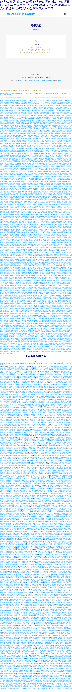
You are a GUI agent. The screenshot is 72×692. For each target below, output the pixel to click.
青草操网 (62, 658)
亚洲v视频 (6, 555)
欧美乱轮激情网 (21, 153)
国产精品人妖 (58, 671)
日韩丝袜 (66, 651)
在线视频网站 (4, 106)
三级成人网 (11, 432)
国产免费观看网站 (10, 484)
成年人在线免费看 (61, 209)
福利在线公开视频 (4, 116)
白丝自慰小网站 (50, 480)
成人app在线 (3, 600)
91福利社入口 (48, 551)
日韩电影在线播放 (53, 321)
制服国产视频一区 (53, 567)
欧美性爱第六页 (44, 384)
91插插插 (47, 681)
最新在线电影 (67, 128)
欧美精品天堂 (41, 286)
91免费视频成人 (7, 351)
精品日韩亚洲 (56, 418)
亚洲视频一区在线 (41, 488)
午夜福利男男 (43, 115)
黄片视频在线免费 (58, 399)
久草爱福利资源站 (7, 625)
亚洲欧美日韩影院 (46, 542)
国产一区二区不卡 (44, 311)
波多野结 (27, 367)
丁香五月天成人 (11, 648)
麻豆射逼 (15, 532)
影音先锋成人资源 (10, 641)
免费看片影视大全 (62, 352)
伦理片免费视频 (26, 648)
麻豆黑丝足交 (68, 455)
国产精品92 (7, 635)
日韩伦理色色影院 (41, 676)
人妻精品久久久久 (66, 174)
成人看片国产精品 (8, 305)
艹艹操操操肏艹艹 (24, 555)
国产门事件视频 (52, 517)
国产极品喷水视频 (6, 202)
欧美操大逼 (41, 410)
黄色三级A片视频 (58, 281)
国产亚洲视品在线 (25, 415)
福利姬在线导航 (14, 659)
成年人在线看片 (26, 280)
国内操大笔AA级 (23, 125)
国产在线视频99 (48, 196)
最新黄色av (39, 522)
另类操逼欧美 (22, 116)
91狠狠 (26, 503)
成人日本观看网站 (13, 465)
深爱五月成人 (64, 511)
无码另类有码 (14, 235)
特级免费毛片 (50, 656)
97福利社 (35, 389)
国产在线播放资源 (27, 220)
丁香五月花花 (53, 565)
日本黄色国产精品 (16, 618)
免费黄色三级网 (53, 494)
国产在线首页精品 (4, 229)
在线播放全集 (46, 298)
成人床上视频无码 (22, 522)
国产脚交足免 (54, 531)
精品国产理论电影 (57, 374)
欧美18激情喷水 (11, 600)
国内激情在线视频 (4, 227)
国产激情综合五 (20, 603)
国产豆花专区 (7, 263)
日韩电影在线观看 (37, 511)
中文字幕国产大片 (39, 551)
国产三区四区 (61, 554)
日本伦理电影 (52, 234)
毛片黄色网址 (16, 636)
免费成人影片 (41, 557)
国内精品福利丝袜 (6, 191)
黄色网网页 (50, 513)
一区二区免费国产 (47, 549)
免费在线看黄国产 (7, 443)
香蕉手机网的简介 (54, 460)
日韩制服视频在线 (34, 655)
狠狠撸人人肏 (8, 564)
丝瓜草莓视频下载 (14, 546)
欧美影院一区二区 (59, 678)
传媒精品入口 (61, 120)
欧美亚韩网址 (44, 172)
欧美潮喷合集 (59, 222)
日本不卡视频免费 (26, 496)
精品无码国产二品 (35, 473)
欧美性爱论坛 (35, 686)
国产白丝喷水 (40, 276)
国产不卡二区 (29, 551)
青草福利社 (25, 608)
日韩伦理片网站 (7, 590)
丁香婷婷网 (28, 679)
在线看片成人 (25, 154)
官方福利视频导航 (64, 278)
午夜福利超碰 (57, 432)
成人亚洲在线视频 (61, 229)
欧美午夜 (40, 445)
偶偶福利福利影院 (49, 600)
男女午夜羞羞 (13, 271)
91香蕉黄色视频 (22, 106)
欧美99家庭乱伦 (14, 186)
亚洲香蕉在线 (47, 333)
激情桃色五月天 (39, 529)
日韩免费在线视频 (18, 123)
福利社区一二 (10, 275)
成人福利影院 (15, 346)
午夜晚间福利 (9, 339)
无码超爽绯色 (44, 689)
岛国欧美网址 (39, 139)
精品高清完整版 (7, 309)
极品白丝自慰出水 (35, 169)
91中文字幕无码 (49, 621)
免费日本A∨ (7, 565)
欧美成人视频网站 (67, 395)
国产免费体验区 (63, 631)
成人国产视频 (60, 455)
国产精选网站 (51, 295)
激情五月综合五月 (58, 541)
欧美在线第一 (7, 181)
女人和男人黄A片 (58, 240)
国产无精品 (56, 564)
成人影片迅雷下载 (14, 404)
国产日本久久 (56, 252)
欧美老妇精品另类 (8, 651)
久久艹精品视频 (21, 267)
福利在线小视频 (21, 549)
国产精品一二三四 (51, 125)
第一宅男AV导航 (10, 562)
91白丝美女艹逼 (36, 267)
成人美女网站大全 (60, 125)
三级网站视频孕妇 (21, 684)
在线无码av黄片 (22, 427)
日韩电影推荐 (28, 620)
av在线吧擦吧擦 (13, 159)
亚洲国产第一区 (50, 468)
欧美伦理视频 (35, 308)
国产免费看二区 (59, 651)
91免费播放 (7, 577)
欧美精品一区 (36, 658)
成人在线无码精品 (54, 508)
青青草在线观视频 (23, 552)
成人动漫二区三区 (52, 189)
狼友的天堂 (9, 509)
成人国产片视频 (32, 676)
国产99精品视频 (31, 313)
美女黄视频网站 (47, 176)
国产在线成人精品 (33, 191)
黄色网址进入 (63, 483)
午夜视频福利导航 (24, 572)
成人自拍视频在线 (15, 351)
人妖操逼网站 (31, 522)
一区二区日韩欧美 (41, 521)
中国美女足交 (53, 167)
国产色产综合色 (4, 130)
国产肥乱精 (6, 415)
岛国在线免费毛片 (23, 316)
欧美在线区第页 (54, 288)
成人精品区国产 (4, 212)
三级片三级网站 (16, 443)
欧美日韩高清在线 (49, 159)
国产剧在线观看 (6, 618)
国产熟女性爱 (3, 612)
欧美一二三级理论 (34, 433)
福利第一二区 (28, 565)
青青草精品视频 (26, 169)
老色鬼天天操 (19, 194)
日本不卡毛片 (60, 257)
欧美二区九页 (31, 458)
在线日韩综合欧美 (27, 344)
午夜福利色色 (21, 126)
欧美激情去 (35, 562)
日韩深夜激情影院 (5, 529)
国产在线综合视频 (24, 470)
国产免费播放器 (48, 541)
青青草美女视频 (56, 428)
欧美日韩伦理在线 (43, 222)
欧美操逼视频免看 (14, 392)
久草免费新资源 (31, 133)
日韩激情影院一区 (15, 544)
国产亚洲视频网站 (9, 285)
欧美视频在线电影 (44, 470)
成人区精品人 (34, 465)
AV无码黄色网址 (46, 253)
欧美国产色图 (50, 281)
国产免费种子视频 (52, 214)
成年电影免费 (13, 101)
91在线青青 (18, 506)
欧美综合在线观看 (39, 242)
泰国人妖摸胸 (3, 278)
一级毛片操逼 (37, 349)
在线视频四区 (47, 134)
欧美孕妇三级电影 (16, 192)
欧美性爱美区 (68, 669)
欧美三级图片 (54, 103)
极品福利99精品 (30, 219)
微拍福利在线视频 (15, 415)
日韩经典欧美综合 (8, 169)
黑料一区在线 (50, 158)
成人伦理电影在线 (44, 453)
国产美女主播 (46, 511)
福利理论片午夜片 (7, 192)
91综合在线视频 (21, 493)
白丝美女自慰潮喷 (64, 187)
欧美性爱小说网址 (19, 260)
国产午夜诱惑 (22, 326)
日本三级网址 (16, 139)
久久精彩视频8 (40, 341)
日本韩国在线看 (16, 425)
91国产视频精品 (67, 113)
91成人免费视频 (24, 489)
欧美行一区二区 (23, 309)
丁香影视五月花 (41, 138)
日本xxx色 (61, 542)
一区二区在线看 (53, 153)
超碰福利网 (30, 584)
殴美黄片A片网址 (29, 486)
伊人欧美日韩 (61, 572)
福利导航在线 (16, 339)
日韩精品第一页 (15, 635)
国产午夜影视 (55, 519)
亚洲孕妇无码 (38, 126)
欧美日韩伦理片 (54, 179)
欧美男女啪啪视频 (63, 496)
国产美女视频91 (45, 149)
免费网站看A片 (40, 196)
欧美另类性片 (39, 151)
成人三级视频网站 (24, 191)
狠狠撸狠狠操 (44, 323)
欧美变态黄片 (38, 234)
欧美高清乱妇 (39, 237)
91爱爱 (62, 577)
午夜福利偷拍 (58, 663)
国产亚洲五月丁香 (18, 204)
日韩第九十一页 (38, 437)
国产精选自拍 (44, 235)
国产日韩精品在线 (56, 612)
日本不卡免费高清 (55, 253)
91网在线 (48, 496)
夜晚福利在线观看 (19, 407)
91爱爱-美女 (13, 522)
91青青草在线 (68, 653)
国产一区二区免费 (43, 592)
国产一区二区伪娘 (26, 257)
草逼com (46, 380)
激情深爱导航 (27, 115)
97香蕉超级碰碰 (57, 242)
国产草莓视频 (56, 410)
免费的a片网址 (49, 486)
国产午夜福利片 (51, 296)
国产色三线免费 (15, 125)
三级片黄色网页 (55, 547)
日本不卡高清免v (22, 557)
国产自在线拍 (67, 387)
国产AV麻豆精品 (45, 473)
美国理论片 (16, 480)
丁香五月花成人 (53, 572)
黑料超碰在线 (26, 209)
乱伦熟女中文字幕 (67, 144)
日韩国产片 (15, 413)
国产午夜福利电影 (46, 504)
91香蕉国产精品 (9, 331)
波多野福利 (55, 496)
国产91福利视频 (22, 227)
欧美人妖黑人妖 (13, 338)
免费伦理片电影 (61, 674)
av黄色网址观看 (65, 286)
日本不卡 (53, 603)
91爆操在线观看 (10, 182)
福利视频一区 (32, 412)
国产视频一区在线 (34, 268)
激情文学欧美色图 (13, 144)
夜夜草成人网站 (41, 669)
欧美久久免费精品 (32, 347)
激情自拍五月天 (25, 293)
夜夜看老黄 (13, 541)
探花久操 (55, 493)
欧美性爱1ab (44, 446)
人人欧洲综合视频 (11, 549)
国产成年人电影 (39, 176)
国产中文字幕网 (61, 238)
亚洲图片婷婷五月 (16, 681)
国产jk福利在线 (47, 205)
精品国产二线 (35, 224)
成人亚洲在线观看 (36, 271)
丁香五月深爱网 (10, 166)
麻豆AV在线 (13, 493)
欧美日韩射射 (23, 537)
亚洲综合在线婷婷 (19, 371)
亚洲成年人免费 (7, 425)
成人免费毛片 (35, 285)
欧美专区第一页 (19, 547)
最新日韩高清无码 (46, 187)
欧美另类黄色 (17, 275)
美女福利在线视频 (23, 103)
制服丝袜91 (5, 536)
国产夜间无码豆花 (50, 442)
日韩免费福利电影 (15, 418)
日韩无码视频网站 (37, 630)
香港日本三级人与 (61, 615)
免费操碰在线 (20, 148)
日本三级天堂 (54, 245)
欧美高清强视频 (8, 617)
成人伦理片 (56, 683)
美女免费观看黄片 (36, 612)
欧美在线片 (28, 585)
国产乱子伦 (43, 483)
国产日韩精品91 (50, 286)
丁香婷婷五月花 (28, 149)
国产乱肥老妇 (64, 205)
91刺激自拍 (44, 641)
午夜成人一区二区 (39, 570)
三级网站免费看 (23, 397)
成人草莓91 (3, 602)
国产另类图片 (61, 503)
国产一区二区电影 (5, 417)
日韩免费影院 (8, 491)
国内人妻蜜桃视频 (33, 410)
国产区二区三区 (31, 146)
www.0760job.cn (24, 81)
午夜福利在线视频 (12, 427)
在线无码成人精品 (17, 534)
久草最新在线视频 (56, 220)
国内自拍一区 (32, 276)
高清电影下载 (54, 202)
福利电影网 (50, 432)
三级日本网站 (47, 181)
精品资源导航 (5, 380)
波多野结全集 (61, 189)
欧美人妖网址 (3, 115)
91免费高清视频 (51, 200)
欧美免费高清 (54, 593)
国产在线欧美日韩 (42, 273)
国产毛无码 (29, 574)
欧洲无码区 (14, 504)
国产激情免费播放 (29, 471)
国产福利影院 (50, 483)
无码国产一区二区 (47, 661)
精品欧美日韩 (65, 369)
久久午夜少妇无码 (27, 179)
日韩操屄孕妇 (18, 575)
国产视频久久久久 (43, 423)
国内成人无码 (51, 197)
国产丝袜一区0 (12, 448)
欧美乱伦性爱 (25, 463)
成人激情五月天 (52, 209)
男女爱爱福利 (45, 597)
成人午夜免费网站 (38, 565)
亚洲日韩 (38, 504)
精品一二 (19, 689)
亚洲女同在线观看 (57, 196)
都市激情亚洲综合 (60, 480)
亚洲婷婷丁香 (65, 613)
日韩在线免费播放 (21, 187)
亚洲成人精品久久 (58, 427)
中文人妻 (38, 527)
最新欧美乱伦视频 (53, 235)
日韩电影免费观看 (43, 546)
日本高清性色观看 (33, 154)
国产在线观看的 (48, 133)
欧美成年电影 (40, 575)
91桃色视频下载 (34, 158)
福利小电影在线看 (56, 620)
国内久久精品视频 (57, 501)
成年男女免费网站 (27, 308)
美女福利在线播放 (40, 628)
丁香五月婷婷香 (61, 308)
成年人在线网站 (19, 182)
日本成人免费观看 (31, 422)
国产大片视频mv (35, 166)
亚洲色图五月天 (49, 164)
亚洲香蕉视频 (45, 314)
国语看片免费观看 (40, 331)
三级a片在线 (33, 575)
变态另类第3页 (24, 163)
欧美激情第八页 (27, 389)
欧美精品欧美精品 (7, 324)
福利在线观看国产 (45, 531)
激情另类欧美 (68, 443)
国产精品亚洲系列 (63, 420)
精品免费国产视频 (42, 663)
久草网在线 (36, 607)
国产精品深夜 (28, 387)
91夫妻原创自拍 (4, 161)
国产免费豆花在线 (16, 496)
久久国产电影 (20, 271)
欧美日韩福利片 (65, 582)
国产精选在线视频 (15, 478)
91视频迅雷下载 (20, 184)
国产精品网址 (45, 248)
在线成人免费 (31, 504)
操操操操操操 (20, 288)
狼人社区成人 (38, 219)
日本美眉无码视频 (62, 298)
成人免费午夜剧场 (26, 425)
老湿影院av (68, 397)
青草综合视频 (47, 584)
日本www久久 (32, 613)
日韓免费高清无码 (39, 161)
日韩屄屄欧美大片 (7, 534)
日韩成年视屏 (28, 446)
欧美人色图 (10, 532)
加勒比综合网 (6, 598)
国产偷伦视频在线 (38, 664)
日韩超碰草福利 (49, 684)
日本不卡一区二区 (32, 258)
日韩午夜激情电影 (31, 341)
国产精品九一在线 (67, 225)
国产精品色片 (37, 295)
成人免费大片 (23, 205)
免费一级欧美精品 (62, 130)
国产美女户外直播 (45, 288)
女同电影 (27, 465)
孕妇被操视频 (35, 582)
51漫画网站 (33, 400)
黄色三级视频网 (38, 633)
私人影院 (33, 478)
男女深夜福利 (44, 524)
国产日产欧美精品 (65, 460)
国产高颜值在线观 (31, 225)
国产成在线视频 (34, 450)
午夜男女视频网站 (54, 314)
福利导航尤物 (34, 257)
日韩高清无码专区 (37, 514)
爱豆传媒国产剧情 (59, 339)
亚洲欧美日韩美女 (54, 465)
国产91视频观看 (39, 134)
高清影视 (61, 465)
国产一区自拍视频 (43, 526)
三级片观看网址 (42, 125)
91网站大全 (5, 574)
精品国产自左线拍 (21, 159)
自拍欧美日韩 (4, 167)
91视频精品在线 (61, 214)
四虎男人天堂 (42, 377)
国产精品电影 (6, 681)
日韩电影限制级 (42, 598)
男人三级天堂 (40, 265)
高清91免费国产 (39, 309)
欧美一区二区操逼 (60, 197)
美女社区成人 (47, 409)
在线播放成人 (31, 333)
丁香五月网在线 (66, 196)
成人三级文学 (31, 397)
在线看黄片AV (50, 678)
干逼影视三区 (38, 202)
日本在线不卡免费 (60, 397)
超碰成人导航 (58, 376)
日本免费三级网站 (48, 537)
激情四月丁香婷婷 (66, 521)
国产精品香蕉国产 (19, 314)
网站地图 (8, 96)
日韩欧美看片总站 (58, 486)
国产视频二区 (54, 341)
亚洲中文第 (38, 371)
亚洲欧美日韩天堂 (32, 428)
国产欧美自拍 (45, 595)
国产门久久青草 (11, 253)
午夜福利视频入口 (5, 394)
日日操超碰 (59, 417)
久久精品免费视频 (29, 184)
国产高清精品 (15, 217)
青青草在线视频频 (67, 390)
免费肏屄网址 (51, 143)
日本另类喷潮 (27, 498)
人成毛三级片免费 (15, 113)
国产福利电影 (51, 651)
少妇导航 (45, 387)
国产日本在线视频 (48, 186)
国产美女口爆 (11, 658)
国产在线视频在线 (35, 288)
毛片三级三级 (61, 215)
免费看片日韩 (24, 331)
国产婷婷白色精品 (42, 438)
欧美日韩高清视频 (19, 115)
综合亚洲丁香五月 (46, 590)
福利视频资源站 (16, 442)
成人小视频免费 (10, 526)
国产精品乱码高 (11, 295)
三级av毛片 (60, 559)
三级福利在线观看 (53, 300)
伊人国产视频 (52, 308)
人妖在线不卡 (45, 300)
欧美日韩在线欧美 (59, 243)
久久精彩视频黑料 (21, 313)
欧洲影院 (41, 409)
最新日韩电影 (46, 547)
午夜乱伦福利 (27, 167)
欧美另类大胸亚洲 (15, 263)
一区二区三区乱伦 (51, 608)
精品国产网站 (33, 164)
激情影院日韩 (30, 481)
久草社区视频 (31, 646)
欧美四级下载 (59, 346)
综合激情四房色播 (37, 430)
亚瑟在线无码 (59, 338)
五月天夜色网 (30, 404)
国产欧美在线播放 (51, 192)
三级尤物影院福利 (15, 293)
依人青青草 (68, 433)
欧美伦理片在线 (40, 275)
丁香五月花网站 (47, 151)
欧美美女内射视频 (25, 531)
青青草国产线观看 (55, 461)
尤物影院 (60, 437)
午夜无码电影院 (51, 484)
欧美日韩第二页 (64, 161)
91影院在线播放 (65, 139)
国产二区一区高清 (26, 577)
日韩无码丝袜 (6, 688)
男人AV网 (10, 379)
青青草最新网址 (4, 245)
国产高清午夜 (19, 344)
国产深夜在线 (26, 222)
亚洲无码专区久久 (37, 253)
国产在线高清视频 (38, 101)
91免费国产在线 (25, 319)
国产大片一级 (53, 554)
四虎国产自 (25, 376)
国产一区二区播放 (26, 336)
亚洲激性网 (7, 402)
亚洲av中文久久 (44, 105)
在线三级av (54, 466)
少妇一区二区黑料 (12, 141)
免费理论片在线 (57, 390)
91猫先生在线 (5, 684)
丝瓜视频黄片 (53, 655)
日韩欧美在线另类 (40, 427)
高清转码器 (40, 380)
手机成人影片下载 (62, 456)
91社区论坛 (19, 579)
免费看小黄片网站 (35, 656)
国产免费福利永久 (29, 461)
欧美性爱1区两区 (25, 268)
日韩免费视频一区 (28, 516)
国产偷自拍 (66, 592)
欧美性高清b (24, 564)
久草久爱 (46, 481)
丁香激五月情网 (19, 499)
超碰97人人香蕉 (65, 141)
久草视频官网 (21, 367)
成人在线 (17, 631)
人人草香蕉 (28, 603)
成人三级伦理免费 (4, 151)
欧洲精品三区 (55, 306)
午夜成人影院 (28, 281)
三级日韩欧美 (27, 111)
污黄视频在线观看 (66, 184)
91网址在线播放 (25, 592)
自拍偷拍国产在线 (5, 689)
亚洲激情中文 (26, 189)
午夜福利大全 (9, 204)
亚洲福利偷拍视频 (22, 671)
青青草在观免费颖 (9, 607)
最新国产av (53, 430)
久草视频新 (55, 409)
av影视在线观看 (66, 331)
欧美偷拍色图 (51, 498)
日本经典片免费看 (30, 126)
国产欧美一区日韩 (37, 329)
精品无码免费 (55, 230)
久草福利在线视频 (14, 341)
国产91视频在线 (23, 230)
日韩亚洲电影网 (62, 686)
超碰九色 (2, 430)
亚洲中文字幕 (61, 491)
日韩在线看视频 (23, 413)
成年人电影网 (51, 123)
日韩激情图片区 (52, 303)
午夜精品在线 (68, 595)
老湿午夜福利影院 (41, 319)
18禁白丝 (22, 392)
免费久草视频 (22, 300)
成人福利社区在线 (55, 610)
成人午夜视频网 (58, 293)
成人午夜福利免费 (52, 290)
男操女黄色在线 (20, 215)
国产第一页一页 (17, 336)
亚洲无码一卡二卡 (19, 602)
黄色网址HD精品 (34, 214)
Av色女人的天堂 (45, 238)
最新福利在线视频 (46, 106)
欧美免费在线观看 (49, 217)
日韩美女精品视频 (18, 222)
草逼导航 (59, 371)
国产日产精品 (64, 163)
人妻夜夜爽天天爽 (54, 574)
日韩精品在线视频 (4, 328)
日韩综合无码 (43, 111)
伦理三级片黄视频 (24, 171)
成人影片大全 (26, 194)
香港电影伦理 (41, 678)
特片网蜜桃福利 (5, 148)
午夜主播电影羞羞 (4, 156)
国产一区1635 (21, 626)
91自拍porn (55, 458)
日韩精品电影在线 (65, 237)
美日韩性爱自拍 (67, 673)
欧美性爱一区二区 (47, 351)
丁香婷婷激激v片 (64, 258)
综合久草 (16, 379)
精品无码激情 (5, 659)
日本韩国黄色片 (50, 555)
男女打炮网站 (16, 331)
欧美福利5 (38, 597)
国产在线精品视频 (62, 268)
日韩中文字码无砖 (43, 191)
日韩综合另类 (66, 138)
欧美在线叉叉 (24, 374)
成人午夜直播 (11, 645)
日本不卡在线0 (19, 612)
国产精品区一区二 (49, 240)
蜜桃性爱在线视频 (66, 656)
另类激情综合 (25, 200)
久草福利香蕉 (43, 679)
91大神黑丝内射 (38, 141)
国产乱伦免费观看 (41, 192)
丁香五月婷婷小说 (45, 250)
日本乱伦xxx (40, 688)
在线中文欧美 (10, 278)
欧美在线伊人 (23, 598)
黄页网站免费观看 (47, 141)
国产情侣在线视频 (13, 234)
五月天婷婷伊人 (5, 318)
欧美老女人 (22, 673)
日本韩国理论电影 (32, 684)
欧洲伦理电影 (29, 683)
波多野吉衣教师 (8, 128)
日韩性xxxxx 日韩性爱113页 (49, 456)
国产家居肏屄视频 (67, 227)
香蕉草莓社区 (40, 501)
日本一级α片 (45, 420)
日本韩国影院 (60, 451)
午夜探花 (8, 569)
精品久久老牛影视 (60, 468)
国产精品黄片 (12, 149)
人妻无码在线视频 (44, 499)
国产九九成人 (13, 405)
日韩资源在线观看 (52, 503)
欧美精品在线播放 (9, 547)
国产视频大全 (65, 371)
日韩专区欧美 (33, 451)
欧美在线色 (38, 631)
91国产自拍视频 (51, 316)
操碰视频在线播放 (38, 584)
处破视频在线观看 (61, 484)
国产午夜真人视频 (55, 511)
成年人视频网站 (19, 247)
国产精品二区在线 (37, 220)
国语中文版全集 (66, 584)
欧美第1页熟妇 (31, 339)
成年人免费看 (5, 560)
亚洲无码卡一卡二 (25, 478)
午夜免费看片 (19, 255)
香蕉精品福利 (42, 493)
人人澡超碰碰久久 (11, 438)
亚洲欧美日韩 (46, 536)
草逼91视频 (45, 631)
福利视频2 (58, 372)
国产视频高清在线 (46, 527)
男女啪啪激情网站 (22, 234)
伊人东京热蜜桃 (20, 645)
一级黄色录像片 (7, 413)
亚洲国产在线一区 (29, 559)
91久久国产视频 (29, 136)
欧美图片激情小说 (47, 328)
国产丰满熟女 (67, 285)
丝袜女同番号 (62, 101)
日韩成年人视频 (36, 204)
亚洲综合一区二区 (30, 301)
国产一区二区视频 (41, 608)
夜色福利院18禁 (22, 248)
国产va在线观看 (46, 516)
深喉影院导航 (48, 263)
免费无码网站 (46, 638)
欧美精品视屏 (46, 212)
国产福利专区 (46, 101)
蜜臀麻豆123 (52, 595)
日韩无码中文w (41, 468)
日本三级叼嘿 (31, 628)
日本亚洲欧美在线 (60, 532)
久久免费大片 (36, 593)
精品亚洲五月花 (49, 144)
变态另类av (25, 372)
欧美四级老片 (52, 248)
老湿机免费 (56, 628)
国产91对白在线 (17, 177)
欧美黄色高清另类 (61, 608)
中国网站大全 (52, 280)
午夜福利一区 (32, 217)
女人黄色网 (20, 541)
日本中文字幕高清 (12, 267)
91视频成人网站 (46, 199)
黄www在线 (16, 617)
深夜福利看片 (43, 615)
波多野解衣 (20, 668)
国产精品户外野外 (41, 585)
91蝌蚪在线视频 (33, 171)
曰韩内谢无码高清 (19, 471)
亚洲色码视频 (52, 172)
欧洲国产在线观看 (14, 347)
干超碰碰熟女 (3, 209)
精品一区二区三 (54, 481)
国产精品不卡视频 (4, 101)
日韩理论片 (31, 506)
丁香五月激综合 (32, 653)
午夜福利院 (24, 385)
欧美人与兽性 (22, 346)
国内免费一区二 (14, 316)
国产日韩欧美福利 (57, 527)
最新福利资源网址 (26, 177)
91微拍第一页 (29, 664)
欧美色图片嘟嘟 (67, 305)
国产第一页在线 (44, 194)
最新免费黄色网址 (19, 329)
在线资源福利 (45, 405)
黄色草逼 (6, 493)
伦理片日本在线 (23, 196)
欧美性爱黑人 (62, 179)
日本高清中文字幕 (34, 394)
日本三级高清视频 (16, 508)
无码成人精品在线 (31, 643)
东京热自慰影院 (7, 250)
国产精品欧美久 (53, 420)
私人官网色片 (34, 423)
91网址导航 (63, 478)
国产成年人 (49, 636)
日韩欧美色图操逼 (57, 116)
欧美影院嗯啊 (16, 105)
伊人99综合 (11, 473)
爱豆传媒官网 (5, 579)
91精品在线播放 (14, 451)
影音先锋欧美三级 (23, 455)
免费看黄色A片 (33, 192)
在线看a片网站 (32, 669)
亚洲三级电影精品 (54, 666)
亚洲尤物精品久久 (25, 384)
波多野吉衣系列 (47, 445)
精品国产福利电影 (16, 154)
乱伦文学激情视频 (11, 460)
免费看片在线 (38, 645)
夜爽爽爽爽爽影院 (10, 344)
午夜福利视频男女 (56, 584)
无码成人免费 (51, 336)
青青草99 (34, 498)
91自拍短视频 (36, 446)
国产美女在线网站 (5, 597)
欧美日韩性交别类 (20, 136)
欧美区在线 (26, 438)
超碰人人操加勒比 (54, 136)
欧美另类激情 (63, 164)
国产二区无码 (31, 671)
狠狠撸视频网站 (9, 105)
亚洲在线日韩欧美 (57, 305)
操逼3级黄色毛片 (30, 392)
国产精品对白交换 (5, 489)
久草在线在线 (56, 258)
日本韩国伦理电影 (34, 105)
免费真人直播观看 (13, 455)
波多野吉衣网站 (8, 134)
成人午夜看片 (9, 222)
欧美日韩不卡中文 (36, 260)
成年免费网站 (40, 412)
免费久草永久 (46, 232)
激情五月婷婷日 (7, 293)
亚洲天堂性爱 (63, 628)
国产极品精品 (9, 308)
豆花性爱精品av (21, 551)
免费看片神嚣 (35, 143)
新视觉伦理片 (45, 146)
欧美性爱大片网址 (49, 372)
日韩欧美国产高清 (31, 475)
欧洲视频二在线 (12, 212)
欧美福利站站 (37, 245)
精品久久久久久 (36, 577)
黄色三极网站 (11, 143)
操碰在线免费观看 (50, 532)
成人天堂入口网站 (15, 613)
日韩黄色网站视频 (67, 671)
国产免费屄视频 (22, 349)
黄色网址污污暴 (51, 676)
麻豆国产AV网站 (20, 593)
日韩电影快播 (58, 623)
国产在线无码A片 (33, 372)
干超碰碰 (29, 554)
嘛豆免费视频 (8, 377)
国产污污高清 (26, 321)
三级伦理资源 (8, 163)
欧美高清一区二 (13, 283)
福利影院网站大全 (48, 227)
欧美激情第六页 (11, 334)
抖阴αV (7, 621)
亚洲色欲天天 (3, 645)
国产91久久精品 (15, 191)
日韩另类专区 (14, 673)
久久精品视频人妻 (5, 389)
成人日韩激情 (33, 263)
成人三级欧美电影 (7, 481)
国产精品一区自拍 (63, 524)
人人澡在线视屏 (56, 445)
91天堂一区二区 (56, 265)
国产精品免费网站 (25, 214)
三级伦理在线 (35, 602)
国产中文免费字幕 (56, 331)
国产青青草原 (38, 506)
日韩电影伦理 (29, 141)
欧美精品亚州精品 (7, 121)
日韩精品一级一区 (19, 607)
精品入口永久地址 (48, 382)
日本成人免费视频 (40, 225)
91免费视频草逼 (17, 200)
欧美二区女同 (32, 319)
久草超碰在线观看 (37, 418)
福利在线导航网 (66, 659)
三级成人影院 (50, 293)
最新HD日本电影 (38, 369)
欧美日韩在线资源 (20, 301)
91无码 (13, 389)
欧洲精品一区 (30, 349)
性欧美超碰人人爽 (32, 557)
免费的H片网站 (55, 633)
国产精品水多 (43, 671)
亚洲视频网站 (10, 280)
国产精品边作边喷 (39, 326)
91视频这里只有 (64, 151)
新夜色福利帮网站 (56, 613)
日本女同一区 (28, 626)
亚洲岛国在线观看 (24, 394)
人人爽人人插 (35, 148)
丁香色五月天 (14, 199)
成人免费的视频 (33, 681)
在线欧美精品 (55, 133)
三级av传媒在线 (26, 508)
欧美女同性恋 (60, 405)
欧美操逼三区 (52, 238)
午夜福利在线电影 (62, 106)
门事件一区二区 (55, 181)
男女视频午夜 (54, 536)
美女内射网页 (46, 237)
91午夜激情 (55, 636)
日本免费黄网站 (37, 149)
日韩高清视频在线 (18, 633)
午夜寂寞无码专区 (33, 395)
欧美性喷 (66, 559)
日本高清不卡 (9, 661)
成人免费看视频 (19, 630)
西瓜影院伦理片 (29, 172)
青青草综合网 (12, 281)
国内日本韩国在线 (35, 531)
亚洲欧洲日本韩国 (48, 418)
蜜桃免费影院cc (9, 164)
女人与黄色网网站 (59, 621)
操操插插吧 (46, 565)
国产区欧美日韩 (56, 309)
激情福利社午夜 (4, 120)
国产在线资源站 (28, 285)
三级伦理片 (54, 681)
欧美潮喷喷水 (47, 435)
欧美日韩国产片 (16, 608)
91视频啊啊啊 (51, 438)
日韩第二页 (65, 684)
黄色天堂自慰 (22, 341)
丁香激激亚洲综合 (47, 116)
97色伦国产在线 (45, 352)
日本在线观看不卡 (57, 207)
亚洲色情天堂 (50, 169)
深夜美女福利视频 (56, 587)
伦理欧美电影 (65, 121)
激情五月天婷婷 (33, 678)
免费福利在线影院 (13, 120)
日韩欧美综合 (14, 240)
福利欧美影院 (59, 267)
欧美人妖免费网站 (7, 442)
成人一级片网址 (25, 139)
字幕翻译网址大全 (27, 255)
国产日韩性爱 (32, 163)
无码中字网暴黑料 (51, 247)
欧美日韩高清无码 (4, 110)
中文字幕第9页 (60, 285)
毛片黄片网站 (15, 300)
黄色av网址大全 (27, 197)
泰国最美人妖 (55, 542)
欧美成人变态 (65, 435)
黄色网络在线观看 (43, 290)
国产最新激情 (28, 250)
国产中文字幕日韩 (63, 342)
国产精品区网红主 (6, 113)
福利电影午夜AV (48, 309)
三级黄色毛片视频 (39, 600)
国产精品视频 (29, 673)
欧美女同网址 (11, 298)
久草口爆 (26, 526)
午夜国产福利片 (17, 651)
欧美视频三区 (52, 210)
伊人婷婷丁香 (60, 423)
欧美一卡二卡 (51, 413)
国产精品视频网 (23, 379)
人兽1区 (56, 483)
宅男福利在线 (29, 659)
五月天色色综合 (18, 166)
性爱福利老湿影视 (40, 442)
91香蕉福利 (16, 537)
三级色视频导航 (27, 278)
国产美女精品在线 (25, 210)
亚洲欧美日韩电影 (15, 268)
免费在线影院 (28, 658)
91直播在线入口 (34, 415)
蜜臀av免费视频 (59, 110)
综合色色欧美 (9, 319)
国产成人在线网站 (60, 438)
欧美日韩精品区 (5, 313)
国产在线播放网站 (38, 205)
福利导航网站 (14, 232)
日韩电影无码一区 (37, 547)
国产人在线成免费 (32, 316)
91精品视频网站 (68, 404)
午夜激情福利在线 (7, 605)
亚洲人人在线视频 (33, 293)
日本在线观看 (31, 480)
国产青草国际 (18, 108)
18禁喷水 (61, 643)
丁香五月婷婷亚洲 (33, 413)
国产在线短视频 (67, 159)
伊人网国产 (48, 471)
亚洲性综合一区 (57, 276)
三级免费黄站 (56, 551)
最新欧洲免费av (48, 318)
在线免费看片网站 (45, 425)
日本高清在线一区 (10, 603)
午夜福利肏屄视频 (50, 626)
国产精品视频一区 (23, 456)
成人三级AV (41, 367)
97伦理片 (41, 372)
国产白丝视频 (30, 181)
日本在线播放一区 (12, 412)
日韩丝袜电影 (68, 465)
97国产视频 (16, 384)
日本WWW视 (16, 592)
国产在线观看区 (37, 666)
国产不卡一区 (59, 192)
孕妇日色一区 (60, 270)
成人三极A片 (5, 546)
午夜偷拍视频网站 (42, 484)
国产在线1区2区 (27, 166)
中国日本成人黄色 (34, 539)
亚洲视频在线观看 (33, 598)
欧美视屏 (56, 385)
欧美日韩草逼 (32, 374)
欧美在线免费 (31, 174)
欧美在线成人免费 (5, 582)
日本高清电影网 (8, 552)
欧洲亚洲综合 (12, 559)
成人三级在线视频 (42, 262)
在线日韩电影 (55, 313)
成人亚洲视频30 (5, 392)
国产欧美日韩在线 (63, 219)
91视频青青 (48, 613)
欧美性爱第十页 (40, 163)
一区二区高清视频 (15, 489)
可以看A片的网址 (46, 126)
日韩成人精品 (45, 219)
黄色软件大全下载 (38, 212)
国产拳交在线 (45, 491)
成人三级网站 (63, 666)
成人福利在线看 (8, 592)
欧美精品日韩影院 (24, 546)
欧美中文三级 (55, 351)
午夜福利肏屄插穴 (64, 385)
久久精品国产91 (56, 263)
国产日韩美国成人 (15, 214)
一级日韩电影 (47, 475)
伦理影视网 (38, 494)
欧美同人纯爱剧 (47, 630)
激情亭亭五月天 (8, 483)
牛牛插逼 (63, 432)
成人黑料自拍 (49, 258)
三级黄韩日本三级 (65, 610)
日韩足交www (17, 514)
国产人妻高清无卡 (14, 237)
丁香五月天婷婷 (50, 148)
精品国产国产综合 (66, 600)
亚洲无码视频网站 (13, 397)
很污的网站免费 (63, 271)
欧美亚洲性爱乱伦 (24, 450)
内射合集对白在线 (44, 177)
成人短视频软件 (29, 298)
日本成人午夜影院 (28, 238)
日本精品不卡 (39, 207)
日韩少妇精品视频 (37, 638)
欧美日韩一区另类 (43, 465)
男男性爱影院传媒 (56, 504)
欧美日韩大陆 (14, 126)
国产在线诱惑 (38, 187)
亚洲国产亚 (46, 574)
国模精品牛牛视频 (5, 428)
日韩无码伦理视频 (14, 176)
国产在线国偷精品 (37, 534)
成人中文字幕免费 (20, 252)
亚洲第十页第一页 (9, 108)
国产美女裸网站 (25, 296)
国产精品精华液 (31, 134)
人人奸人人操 (34, 336)
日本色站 (52, 433)
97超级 (34, 488)
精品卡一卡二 (8, 676)
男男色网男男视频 (18, 433)
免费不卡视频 (59, 200)
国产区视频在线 (53, 268)
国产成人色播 (9, 584)
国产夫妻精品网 (12, 130)
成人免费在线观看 (64, 181)
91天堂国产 (69, 438)
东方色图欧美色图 (31, 237)
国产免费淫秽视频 (44, 308)
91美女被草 (39, 374)
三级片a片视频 (15, 394)
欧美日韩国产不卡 (51, 488)
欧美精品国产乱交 (14, 519)
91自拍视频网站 (44, 166)
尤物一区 (14, 491)
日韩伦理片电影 (55, 271)
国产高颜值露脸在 (22, 504)
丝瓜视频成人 (62, 341)
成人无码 (57, 582)
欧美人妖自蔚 (38, 313)
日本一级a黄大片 (16, 605)
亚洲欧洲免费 (32, 552)
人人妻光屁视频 (28, 641)
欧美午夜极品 (14, 219)
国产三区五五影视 (30, 232)
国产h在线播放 (61, 585)
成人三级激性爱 (19, 526)
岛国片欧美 (39, 489)
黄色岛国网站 (52, 450)
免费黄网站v (57, 684)
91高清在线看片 (4, 159)
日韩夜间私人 (9, 207)
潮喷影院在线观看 (22, 161)
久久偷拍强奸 (67, 149)
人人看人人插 (37, 338)
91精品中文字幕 (30, 326)
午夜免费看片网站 (14, 536)
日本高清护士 (31, 309)
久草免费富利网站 (66, 428)
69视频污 (8, 496)
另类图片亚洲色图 (14, 560)
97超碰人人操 (61, 562)
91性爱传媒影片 (30, 625)
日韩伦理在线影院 (37, 255)
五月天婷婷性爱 (52, 131)
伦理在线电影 (10, 189)
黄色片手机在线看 (9, 314)
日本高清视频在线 (27, 580)
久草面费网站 (49, 628)
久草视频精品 (62, 516)
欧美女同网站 (9, 433)
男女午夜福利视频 (61, 234)
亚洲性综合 (58, 656)
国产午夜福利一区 (45, 130)
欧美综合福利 (24, 113)
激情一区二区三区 (9, 678)
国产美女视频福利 (9, 679)
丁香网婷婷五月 (28, 630)
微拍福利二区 (35, 131)
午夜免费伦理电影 (60, 166)
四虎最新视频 (33, 118)
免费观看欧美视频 (66, 273)
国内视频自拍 (37, 324)
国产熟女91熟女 (47, 645)
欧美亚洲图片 (7, 230)
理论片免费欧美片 (61, 422)
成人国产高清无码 (46, 466)
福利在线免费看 (51, 389)
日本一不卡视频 (4, 404)
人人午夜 (30, 564)
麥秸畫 (30, 81)
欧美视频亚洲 (36, 524)
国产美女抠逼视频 (36, 595)
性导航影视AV (40, 569)
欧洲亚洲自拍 (7, 210)
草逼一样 (18, 376)
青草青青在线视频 (53, 182)
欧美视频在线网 (53, 394)
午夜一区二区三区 (10, 252)
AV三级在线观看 (41, 258)
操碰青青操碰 (31, 161)
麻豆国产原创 (65, 509)
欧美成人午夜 (51, 617)
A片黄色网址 (31, 405)
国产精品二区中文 (13, 333)
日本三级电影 (50, 171)
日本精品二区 (60, 595)
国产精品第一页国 (15, 296)
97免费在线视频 (61, 517)
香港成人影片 (45, 136)
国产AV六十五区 (60, 247)
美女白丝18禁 (44, 417)
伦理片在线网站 (53, 352)
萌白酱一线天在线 (60, 280)
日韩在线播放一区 (31, 159)
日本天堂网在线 (64, 514)
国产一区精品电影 (64, 636)
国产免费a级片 (65, 377)
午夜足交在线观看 (52, 679)
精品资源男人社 (61, 210)
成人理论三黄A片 (49, 575)
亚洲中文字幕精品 (42, 171)
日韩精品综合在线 (19, 679)
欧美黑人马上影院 (19, 461)
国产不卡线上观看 (22, 265)
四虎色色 (12, 579)
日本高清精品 (57, 392)
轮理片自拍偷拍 (34, 463)
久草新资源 (24, 676)
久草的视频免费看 (62, 182)
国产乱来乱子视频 (50, 339)
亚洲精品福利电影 (36, 352)
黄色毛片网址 (14, 181)
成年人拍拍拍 (21, 574)
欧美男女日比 (59, 296)
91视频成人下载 (45, 215)
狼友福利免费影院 (10, 131)
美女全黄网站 (46, 522)
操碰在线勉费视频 (21, 141)
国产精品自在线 (64, 328)
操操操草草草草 (60, 172)
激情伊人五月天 (61, 146)
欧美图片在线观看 (59, 148)
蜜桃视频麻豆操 (32, 196)
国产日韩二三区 (18, 189)
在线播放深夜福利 (43, 336)
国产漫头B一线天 (44, 655)
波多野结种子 (64, 220)
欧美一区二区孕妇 (51, 285)
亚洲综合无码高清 (33, 286)
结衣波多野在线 (20, 111)
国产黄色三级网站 (62, 475)
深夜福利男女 (52, 689)
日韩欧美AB (10, 595)
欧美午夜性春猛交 (6, 276)
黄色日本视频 (53, 412)
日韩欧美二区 (28, 306)
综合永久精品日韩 (36, 283)
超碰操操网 (18, 562)
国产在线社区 (20, 600)
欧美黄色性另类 (31, 144)
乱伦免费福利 (8, 542)
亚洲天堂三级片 (9, 220)
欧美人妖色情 (20, 620)
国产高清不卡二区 (64, 351)
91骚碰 (7, 539)
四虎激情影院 (47, 664)
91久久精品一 (25, 402)
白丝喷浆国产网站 (37, 298)
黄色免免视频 (50, 650)
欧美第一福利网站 (4, 286)
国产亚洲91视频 (59, 650)
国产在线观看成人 (60, 316)
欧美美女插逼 (5, 451)
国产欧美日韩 (22, 324)
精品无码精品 (62, 567)
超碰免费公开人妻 (59, 319)
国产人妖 (37, 461)
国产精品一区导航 (56, 141)
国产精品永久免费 (43, 154)
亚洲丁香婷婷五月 (45, 260)
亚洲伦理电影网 (48, 688)
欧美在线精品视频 (36, 610)
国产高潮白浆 (24, 351)
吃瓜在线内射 (42, 281)
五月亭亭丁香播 (58, 159)
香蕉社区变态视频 (10, 184)
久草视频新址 (31, 351)
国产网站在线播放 (61, 177)
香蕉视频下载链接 (32, 113)
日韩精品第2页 (30, 300)
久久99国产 (19, 484)
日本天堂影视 (44, 267)
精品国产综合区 (22, 225)
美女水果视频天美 (10, 593)
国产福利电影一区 (13, 106)
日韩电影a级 (49, 399)
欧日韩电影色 (51, 222)
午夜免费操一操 (30, 570)
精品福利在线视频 (60, 442)
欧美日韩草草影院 (66, 425)
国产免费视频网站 (13, 161)
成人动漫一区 (68, 210)
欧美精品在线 (68, 194)
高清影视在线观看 (39, 486)
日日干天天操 (38, 248)
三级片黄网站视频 (37, 306)
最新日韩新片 (42, 148)
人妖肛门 (68, 488)
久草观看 (58, 509)
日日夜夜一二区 (4, 551)
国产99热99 (43, 623)
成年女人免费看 (56, 156)
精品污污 (2, 661)
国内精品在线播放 (38, 184)
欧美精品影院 (23, 121)
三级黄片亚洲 (46, 514)
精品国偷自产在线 (6, 268)
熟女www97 (19, 445)
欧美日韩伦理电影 (23, 412)
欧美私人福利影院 (52, 229)
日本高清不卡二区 (51, 552)
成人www (11, 407)
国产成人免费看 (52, 105)
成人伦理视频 (27, 271)
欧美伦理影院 (28, 130)
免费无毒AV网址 (53, 524)
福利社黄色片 (48, 301)
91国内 (39, 590)
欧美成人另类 (41, 385)
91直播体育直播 (44, 182)
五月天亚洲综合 (4, 407)
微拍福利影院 (34, 197)
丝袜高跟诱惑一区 (44, 607)
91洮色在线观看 (29, 295)
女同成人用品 (65, 171)
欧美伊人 (8, 588)
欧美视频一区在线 (56, 471)
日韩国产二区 (44, 283)
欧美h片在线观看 (29, 252)
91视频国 (42, 618)
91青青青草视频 (62, 290)
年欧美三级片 (32, 527)
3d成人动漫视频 (8, 205)
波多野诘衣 (24, 410)
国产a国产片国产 (18, 303)
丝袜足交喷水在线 (11, 382)
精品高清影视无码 (66, 392)
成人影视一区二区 (14, 174)
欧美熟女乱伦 (52, 177)
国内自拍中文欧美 (28, 499)
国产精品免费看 (61, 111)
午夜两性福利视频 (59, 513)
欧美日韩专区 (37, 420)
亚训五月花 (27, 610)
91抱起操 (6, 519)
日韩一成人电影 (44, 224)
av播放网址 (23, 544)
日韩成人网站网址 (26, 562)
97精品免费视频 (16, 163)
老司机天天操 (52, 311)
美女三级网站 (62, 313)
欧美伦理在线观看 (46, 306)
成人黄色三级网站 (18, 179)
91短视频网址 (10, 506)
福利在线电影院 (53, 349)
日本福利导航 (38, 382)
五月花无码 (9, 517)
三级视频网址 (22, 584)
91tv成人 (30, 537)
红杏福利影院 (64, 301)
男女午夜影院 (10, 602)
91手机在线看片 (58, 404)
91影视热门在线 (66, 612)
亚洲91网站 (3, 648)
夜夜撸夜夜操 (52, 509)
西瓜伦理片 (20, 438)
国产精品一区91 (4, 399)
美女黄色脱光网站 (60, 575)
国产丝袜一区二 (12, 468)
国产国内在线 (13, 229)
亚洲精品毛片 (27, 390)
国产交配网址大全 (44, 268)
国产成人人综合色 (23, 286)
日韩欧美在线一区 (59, 291)
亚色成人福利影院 (64, 519)
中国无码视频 (14, 202)
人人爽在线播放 (23, 536)
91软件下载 (4, 376)
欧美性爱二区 (61, 466)
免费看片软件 (20, 559)
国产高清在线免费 (67, 224)
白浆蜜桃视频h (22, 110)
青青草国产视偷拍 (45, 593)
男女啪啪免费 (7, 235)
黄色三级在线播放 (36, 123)
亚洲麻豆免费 (42, 376)
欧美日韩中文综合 (51, 262)
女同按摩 (21, 494)
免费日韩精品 (68, 247)
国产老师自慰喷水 (30, 328)
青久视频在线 (44, 123)
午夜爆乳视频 (15, 205)
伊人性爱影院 (24, 631)
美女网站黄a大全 (43, 291)
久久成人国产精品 (31, 227)
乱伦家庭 (42, 560)
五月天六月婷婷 (67, 207)
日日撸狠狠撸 (53, 437)
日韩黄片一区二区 (19, 285)
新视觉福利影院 (61, 681)
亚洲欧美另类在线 (5, 613)
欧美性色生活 (46, 643)
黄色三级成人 (21, 235)
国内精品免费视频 (8, 686)
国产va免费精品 (45, 167)
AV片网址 (60, 661)
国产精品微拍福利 (63, 531)
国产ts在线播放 (5, 171)
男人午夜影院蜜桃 (29, 460)
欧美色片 (67, 678)
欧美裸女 (29, 418)
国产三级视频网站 (14, 440)
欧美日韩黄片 (53, 212)
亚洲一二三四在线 (20, 295)
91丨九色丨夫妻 (45, 476)
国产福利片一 (15, 134)
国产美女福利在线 (4, 176)
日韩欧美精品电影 (43, 197)
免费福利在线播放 (33, 125)
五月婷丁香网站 (66, 318)
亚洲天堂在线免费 (10, 430)
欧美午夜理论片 (6, 504)
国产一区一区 (12, 301)
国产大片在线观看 (8, 663)
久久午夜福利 (21, 120)
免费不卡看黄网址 (42, 513)
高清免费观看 (16, 319)
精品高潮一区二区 (61, 450)
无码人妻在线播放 (32, 273)
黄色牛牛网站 (66, 110)
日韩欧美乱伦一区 (24, 539)
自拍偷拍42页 (37, 491)
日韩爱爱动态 (66, 376)
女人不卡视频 (57, 286)
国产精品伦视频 (49, 395)
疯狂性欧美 (14, 689)
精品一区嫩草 (44, 295)
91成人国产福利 (24, 655)
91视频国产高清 (58, 113)
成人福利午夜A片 (23, 678)
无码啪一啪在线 (45, 577)
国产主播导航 (38, 146)
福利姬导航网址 (68, 569)
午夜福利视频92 (22, 133)
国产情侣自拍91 (16, 542)
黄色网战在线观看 (29, 382)
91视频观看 (18, 372)
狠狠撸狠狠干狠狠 (6, 219)
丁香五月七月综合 (54, 384)
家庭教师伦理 (26, 473)
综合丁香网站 (30, 106)
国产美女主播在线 (40, 174)
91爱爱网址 (64, 382)
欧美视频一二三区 (28, 369)
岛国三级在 (48, 625)
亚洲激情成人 (67, 427)
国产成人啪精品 (43, 635)
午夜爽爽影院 (56, 164)
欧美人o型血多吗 (21, 242)
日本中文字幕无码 (5, 655)
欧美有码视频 (66, 222)
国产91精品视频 (46, 202)
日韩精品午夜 (19, 243)
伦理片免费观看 (37, 668)
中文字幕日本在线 (16, 270)
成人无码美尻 (6, 478)
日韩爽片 (25, 484)
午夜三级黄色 (44, 346)
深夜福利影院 (44, 338)
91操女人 (61, 668)
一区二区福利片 (46, 255)
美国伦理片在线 (23, 258)
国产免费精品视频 (62, 641)
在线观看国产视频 (33, 200)
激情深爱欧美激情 (13, 224)
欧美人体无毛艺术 (52, 686)
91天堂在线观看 (14, 318)
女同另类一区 (3, 242)
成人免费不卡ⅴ (49, 367)
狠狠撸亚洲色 (6, 174)
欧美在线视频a (53, 329)
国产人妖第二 (24, 453)
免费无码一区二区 (9, 476)
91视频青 (14, 481)
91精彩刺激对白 (63, 136)
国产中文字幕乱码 (47, 564)
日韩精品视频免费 (44, 210)
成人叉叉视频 (52, 455)
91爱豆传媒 (36, 626)
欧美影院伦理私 (32, 484)
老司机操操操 (38, 120)
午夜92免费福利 (34, 222)
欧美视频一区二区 (47, 673)
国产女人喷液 (14, 250)
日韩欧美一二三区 (12, 638)
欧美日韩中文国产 (66, 242)
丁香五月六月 (61, 235)
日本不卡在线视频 (29, 494)
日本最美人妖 (43, 229)
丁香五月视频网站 (5, 400)
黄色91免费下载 (27, 430)
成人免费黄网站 (8, 615)
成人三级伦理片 (38, 661)
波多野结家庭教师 (50, 108)
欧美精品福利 (3, 321)
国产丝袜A (13, 529)
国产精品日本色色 (24, 656)
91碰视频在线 (64, 618)
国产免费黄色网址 (53, 443)
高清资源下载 (51, 346)
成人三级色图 (23, 636)
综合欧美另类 (68, 451)
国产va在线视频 (15, 230)
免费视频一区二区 (14, 286)
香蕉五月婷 (33, 489)
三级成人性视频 (13, 574)
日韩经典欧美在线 (16, 463)
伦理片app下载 (15, 513)
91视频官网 (45, 509)
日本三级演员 (32, 501)
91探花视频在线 (18, 321)
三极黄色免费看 (32, 650)
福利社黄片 (50, 588)
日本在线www (16, 564)
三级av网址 (19, 648)
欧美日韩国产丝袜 (20, 281)
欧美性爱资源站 (32, 503)
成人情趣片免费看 (62, 245)
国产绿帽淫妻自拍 (40, 121)
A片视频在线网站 (36, 179)
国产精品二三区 (34, 108)
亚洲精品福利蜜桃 (46, 220)
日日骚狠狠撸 (61, 565)
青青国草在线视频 (48, 184)
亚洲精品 (21, 446)
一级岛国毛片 (16, 207)
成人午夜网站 (29, 156)
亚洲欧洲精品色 (40, 217)
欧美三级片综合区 (15, 417)
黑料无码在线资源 (20, 334)
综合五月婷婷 (57, 171)
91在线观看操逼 (19, 420)
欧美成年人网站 (32, 103)
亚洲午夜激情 (53, 255)
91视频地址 (19, 430)
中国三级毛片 (35, 651)
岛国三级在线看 (8, 480)
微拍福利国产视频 (27, 432)
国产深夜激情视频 (60, 499)
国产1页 (3, 453)
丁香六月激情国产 (40, 230)
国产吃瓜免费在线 (42, 296)
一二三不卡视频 (33, 532)
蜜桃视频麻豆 (9, 524)
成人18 (14, 625)
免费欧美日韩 (20, 460)
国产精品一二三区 (4, 186)
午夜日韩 (58, 521)
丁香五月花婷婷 (5, 440)
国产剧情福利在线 (56, 139)
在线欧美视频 (35, 496)
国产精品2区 (47, 529)
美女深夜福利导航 (12, 653)
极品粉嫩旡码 (4, 445)
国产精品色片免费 (9, 369)
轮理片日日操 (28, 593)
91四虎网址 (34, 367)
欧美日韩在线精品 (57, 557)
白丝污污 (65, 623)
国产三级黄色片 (43, 200)
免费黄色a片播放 (5, 258)
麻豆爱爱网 (7, 554)
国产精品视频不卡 (43, 450)
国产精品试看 (10, 461)
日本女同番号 (50, 463)
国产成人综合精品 (27, 579)
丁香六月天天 (66, 338)
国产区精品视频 (65, 461)
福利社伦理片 (51, 324)
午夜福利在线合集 (17, 509)
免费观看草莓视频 (16, 402)
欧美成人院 (13, 664)
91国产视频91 (22, 481)
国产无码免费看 (63, 344)
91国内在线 (45, 371)
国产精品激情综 (60, 324)
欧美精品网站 (7, 501)
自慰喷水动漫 (22, 237)
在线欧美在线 (33, 688)
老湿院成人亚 (4, 215)
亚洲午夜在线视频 (67, 336)
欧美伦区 (26, 433)
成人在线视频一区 (63, 126)
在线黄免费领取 (17, 483)
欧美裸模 (2, 650)
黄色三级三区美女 (55, 134)
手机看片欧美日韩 (51, 118)
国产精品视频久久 (55, 250)
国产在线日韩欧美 (24, 217)
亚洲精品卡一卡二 (40, 392)
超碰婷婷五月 (40, 164)
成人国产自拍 (38, 334)
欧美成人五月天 (20, 352)
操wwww (62, 645)
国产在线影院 (11, 136)
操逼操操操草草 (62, 321)
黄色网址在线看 (39, 318)
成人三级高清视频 (55, 514)
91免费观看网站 (19, 516)
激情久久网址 (11, 194)
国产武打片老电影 (64, 333)
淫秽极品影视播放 (45, 278)
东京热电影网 (60, 311)
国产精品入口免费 (10, 475)
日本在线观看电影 (48, 579)
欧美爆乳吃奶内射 (59, 440)
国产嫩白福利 (28, 224)
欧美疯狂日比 (55, 625)
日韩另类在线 (4, 283)
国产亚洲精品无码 (6, 125)
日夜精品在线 (16, 531)
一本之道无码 (61, 255)
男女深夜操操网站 (15, 276)
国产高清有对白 (36, 425)
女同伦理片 (24, 650)
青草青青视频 (46, 103)
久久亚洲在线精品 (8, 200)
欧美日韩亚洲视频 (62, 153)
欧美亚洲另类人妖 (39, 481)
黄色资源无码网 (56, 333)
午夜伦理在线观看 (4, 196)
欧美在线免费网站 (61, 389)
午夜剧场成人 (50, 663)
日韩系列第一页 (9, 179)
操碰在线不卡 (4, 281)
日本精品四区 (6, 623)
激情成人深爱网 (63, 536)
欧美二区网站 (26, 303)
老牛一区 (8, 650)
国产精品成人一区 (7, 346)
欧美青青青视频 (37, 673)
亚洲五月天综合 (60, 108)
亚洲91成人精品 (43, 214)
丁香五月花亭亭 (48, 390)
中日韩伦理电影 (52, 323)
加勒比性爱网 (9, 139)
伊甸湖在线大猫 (11, 197)
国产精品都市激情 (33, 376)
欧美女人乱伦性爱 (25, 519)
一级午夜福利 (28, 199)
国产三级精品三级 (40, 110)
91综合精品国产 (23, 174)
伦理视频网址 (11, 486)
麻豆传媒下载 (16, 305)
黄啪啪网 (43, 519)
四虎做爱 (55, 661)
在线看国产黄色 (49, 653)
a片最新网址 (41, 636)
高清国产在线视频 (36, 508)
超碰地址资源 (60, 387)
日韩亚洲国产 (25, 615)
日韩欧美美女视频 (5, 522)
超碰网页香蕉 (22, 176)
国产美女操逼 (58, 224)
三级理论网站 (27, 148)
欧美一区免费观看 (24, 451)
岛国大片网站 (7, 103)
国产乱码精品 (34, 270)
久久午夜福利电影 (18, 164)
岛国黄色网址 (67, 118)
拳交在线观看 (40, 613)
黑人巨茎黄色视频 (20, 253)
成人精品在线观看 (12, 456)
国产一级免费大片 (48, 544)
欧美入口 (22, 570)
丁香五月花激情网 (16, 650)
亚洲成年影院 (31, 379)
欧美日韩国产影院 (27, 509)
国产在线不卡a (52, 446)
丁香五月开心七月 (46, 668)
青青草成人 (25, 377)
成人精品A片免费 (37, 199)
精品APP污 (38, 405)
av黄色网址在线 (67, 415)
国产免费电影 (60, 105)
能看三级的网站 (66, 646)
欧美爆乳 (48, 402)
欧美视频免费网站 (65, 134)
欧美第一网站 (51, 154)
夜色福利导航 (19, 498)
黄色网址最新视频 (15, 409)
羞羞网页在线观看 (18, 323)
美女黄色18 (43, 496)
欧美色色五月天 (11, 376)
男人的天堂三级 (47, 139)
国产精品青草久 (5, 405)
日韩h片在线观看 (67, 143)
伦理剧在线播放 (37, 130)
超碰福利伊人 (26, 118)
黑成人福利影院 (63, 230)
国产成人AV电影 (51, 674)
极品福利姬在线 (44, 131)
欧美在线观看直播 (54, 278)
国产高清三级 (23, 588)
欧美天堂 (18, 453)
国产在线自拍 (13, 156)
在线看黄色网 (56, 645)
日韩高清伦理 (53, 602)
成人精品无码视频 (7, 300)
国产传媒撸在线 (59, 128)
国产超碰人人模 (27, 123)
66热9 (9, 511)
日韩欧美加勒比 (54, 342)
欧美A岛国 (49, 557)
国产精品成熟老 (5, 271)
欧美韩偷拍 (59, 592)
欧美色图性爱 (63, 564)
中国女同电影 (33, 546)
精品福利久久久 (30, 187)
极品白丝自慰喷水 (8, 323)
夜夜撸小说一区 (31, 121)
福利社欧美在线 (9, 336)
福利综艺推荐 (10, 471)
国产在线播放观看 (9, 516)
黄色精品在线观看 (29, 529)
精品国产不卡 (43, 303)
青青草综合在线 (35, 182)
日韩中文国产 (32, 663)
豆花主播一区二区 (18, 220)
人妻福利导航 (65, 186)
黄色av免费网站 (8, 537)
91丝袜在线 (46, 437)
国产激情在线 (9, 410)
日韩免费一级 (51, 338)
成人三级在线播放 (55, 237)
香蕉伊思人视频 (24, 517)
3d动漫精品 (32, 399)
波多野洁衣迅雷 (23, 527)
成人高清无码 (9, 177)
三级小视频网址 (32, 617)
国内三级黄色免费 (35, 519)
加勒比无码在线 (66, 116)
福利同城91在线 (37, 620)
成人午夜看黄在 (63, 334)
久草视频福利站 (9, 123)
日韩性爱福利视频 (35, 321)
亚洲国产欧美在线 (45, 603)
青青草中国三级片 (7, 531)
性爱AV (17, 678)
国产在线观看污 (11, 172)
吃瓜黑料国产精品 (36, 167)
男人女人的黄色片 (58, 415)
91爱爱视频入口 (44, 280)
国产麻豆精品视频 (28, 633)
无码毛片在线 (8, 270)
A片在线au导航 (37, 509)
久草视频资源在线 (28, 661)
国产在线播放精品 (7, 291)
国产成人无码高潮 (28, 101)
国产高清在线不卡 (53, 219)
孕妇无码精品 (20, 283)
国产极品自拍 (37, 153)
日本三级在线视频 (33, 588)
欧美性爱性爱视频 (54, 380)
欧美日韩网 (60, 446)
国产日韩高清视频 (12, 187)
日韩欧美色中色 (21, 306)
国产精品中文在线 (25, 560)
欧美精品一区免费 (39, 333)
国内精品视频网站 (31, 674)
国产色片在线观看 (57, 435)
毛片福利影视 (48, 161)
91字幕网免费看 (44, 143)
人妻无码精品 (45, 120)
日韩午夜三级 (44, 204)
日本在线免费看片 (10, 643)
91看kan (37, 559)
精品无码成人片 (36, 603)
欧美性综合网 (31, 331)
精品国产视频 (67, 549)
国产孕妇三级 (62, 635)
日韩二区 (11, 437)
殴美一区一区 (53, 491)
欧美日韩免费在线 (64, 508)
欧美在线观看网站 (57, 138)
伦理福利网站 (55, 176)
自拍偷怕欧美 (55, 506)
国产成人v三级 (22, 219)
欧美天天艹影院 (21, 521)
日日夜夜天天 (20, 229)
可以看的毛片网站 (61, 560)
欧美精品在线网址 (49, 110)
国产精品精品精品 (21, 156)
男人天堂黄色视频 (35, 280)
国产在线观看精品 (49, 326)
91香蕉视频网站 (4, 146)
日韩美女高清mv (56, 151)
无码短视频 (46, 460)
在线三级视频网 (14, 227)
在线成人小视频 (28, 314)
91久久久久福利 (4, 144)
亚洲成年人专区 (63, 597)
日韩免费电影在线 (33, 636)
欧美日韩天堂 (63, 625)
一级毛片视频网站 (22, 333)
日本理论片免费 (42, 389)
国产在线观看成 (30, 597)
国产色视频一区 (23, 399)
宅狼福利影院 (20, 212)
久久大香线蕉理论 (20, 143)
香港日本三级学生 (25, 400)
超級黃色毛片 (27, 686)
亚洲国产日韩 (50, 623)
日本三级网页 (15, 324)
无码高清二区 (60, 689)
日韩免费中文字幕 (42, 243)
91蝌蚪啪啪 (28, 602)
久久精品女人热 (64, 265)
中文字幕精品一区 (27, 534)
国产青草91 (68, 405)
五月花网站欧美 (43, 293)
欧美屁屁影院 (33, 243)
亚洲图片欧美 (15, 395)
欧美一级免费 (64, 410)
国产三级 (62, 551)
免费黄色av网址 (28, 668)
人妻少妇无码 (20, 529)
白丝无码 (36, 499)
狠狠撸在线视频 (24, 262)
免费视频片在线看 (33, 291)
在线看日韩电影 (54, 260)
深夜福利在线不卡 (8, 273)
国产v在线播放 (4, 298)
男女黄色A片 (49, 377)
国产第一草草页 (22, 146)
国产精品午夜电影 (31, 151)
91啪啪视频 (28, 407)
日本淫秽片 (57, 537)
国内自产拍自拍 (4, 243)
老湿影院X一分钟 (48, 659)
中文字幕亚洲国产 (44, 602)
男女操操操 (19, 666)
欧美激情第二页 (52, 451)
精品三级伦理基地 (65, 263)
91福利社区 (25, 506)
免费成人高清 (34, 247)
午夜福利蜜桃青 (4, 674)
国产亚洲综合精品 (16, 646)
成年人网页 (24, 646)
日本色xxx (34, 445)
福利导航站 (63, 638)
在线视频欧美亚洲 (67, 326)
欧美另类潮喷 (11, 422)
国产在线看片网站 (5, 409)
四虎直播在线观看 (16, 688)
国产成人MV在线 (14, 328)
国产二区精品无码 (66, 276)
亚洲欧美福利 (21, 245)
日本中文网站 (20, 382)
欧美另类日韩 (52, 146)
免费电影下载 (48, 174)
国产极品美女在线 (45, 245)
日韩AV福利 (22, 659)
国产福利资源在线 (62, 103)
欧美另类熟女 (60, 131)
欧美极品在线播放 (39, 252)
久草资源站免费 (60, 676)
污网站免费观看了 (20, 475)
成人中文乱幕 (49, 138)
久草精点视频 (33, 380)
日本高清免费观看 (22, 405)
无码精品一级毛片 (14, 171)
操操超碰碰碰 (51, 191)
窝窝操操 (47, 478)
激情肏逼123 (10, 575)
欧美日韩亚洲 (45, 648)
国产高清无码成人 (19, 238)
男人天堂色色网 (21, 597)
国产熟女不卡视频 (12, 242)
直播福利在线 (32, 275)
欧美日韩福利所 (34, 635)
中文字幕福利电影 (37, 314)
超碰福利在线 (67, 598)
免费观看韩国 (25, 275)
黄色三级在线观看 (61, 204)
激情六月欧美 (22, 151)
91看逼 (65, 541)
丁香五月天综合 (54, 489)
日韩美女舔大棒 (35, 417)
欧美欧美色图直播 (16, 511)
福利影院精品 (41, 263)
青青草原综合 (20, 167)
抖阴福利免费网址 (18, 503)
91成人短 (3, 466)
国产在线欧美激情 (67, 115)
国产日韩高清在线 (64, 453)
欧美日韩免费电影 (65, 232)
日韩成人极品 (27, 288)
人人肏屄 (10, 435)
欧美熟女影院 (42, 128)
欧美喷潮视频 (37, 456)
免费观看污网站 (66, 402)
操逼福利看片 (63, 156)
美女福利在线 (7, 126)
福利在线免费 (47, 341)
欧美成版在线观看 (15, 621)
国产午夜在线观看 (29, 338)
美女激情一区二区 (39, 240)
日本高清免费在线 (47, 448)
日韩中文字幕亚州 (29, 215)
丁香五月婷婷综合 (37, 579)
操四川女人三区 (52, 204)
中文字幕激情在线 (10, 255)
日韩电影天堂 (24, 617)
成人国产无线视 (40, 305)
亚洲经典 (8, 463)
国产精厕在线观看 (7, 217)
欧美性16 (42, 626)
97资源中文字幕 (36, 323)
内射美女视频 (60, 118)
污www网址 (41, 532)
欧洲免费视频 (23, 134)
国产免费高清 (47, 265)
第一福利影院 (55, 664)
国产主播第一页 (56, 187)
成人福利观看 (28, 476)
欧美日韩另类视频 (48, 207)
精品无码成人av (28, 547)
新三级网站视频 (37, 250)
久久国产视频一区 (56, 318)
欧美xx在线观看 (29, 342)
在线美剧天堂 (58, 225)
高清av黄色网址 (18, 278)
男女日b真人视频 (22, 181)
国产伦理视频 (13, 585)
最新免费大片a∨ (28, 587)
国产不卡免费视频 (40, 339)
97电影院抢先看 (20, 486)
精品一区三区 (48, 428)
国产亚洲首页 (18, 473)
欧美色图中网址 (29, 437)
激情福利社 (33, 438)
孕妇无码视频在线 (16, 501)
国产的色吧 (41, 621)
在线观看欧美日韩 (27, 511)
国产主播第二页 (11, 666)
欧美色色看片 (44, 508)
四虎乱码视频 (58, 395)
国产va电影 (49, 493)
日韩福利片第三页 (50, 128)
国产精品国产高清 (34, 210)
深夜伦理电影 (25, 192)
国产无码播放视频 (64, 489)
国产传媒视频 (36, 641)
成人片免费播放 (53, 640)
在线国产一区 (13, 367)
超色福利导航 (45, 234)
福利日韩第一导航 (10, 311)
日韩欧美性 (55, 668)
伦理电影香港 (60, 323)
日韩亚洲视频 (52, 387)
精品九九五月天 (26, 158)
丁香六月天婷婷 (67, 399)
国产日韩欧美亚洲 (27, 311)
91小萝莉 (28, 493)
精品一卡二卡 (46, 329)
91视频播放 (22, 524)
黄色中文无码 (40, 478)
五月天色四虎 (62, 133)
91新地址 (63, 445)
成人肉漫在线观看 (33, 621)
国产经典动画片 (8, 527)
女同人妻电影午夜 (59, 347)
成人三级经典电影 (60, 295)
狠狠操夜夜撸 (37, 106)
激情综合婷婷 (63, 250)
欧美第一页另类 (25, 207)
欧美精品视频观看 (27, 483)
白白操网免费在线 (35, 466)
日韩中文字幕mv (43, 517)
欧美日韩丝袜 (46, 633)
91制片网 (48, 400)
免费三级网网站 (8, 385)
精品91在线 (64, 372)
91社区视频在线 (4, 248)
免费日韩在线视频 (7, 580)
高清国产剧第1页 (14, 116)
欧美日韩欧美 (64, 473)
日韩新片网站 (19, 641)
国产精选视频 (26, 164)
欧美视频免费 (24, 621)
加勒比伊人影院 (51, 521)
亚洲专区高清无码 (28, 435)
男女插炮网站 (52, 166)
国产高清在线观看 (34, 189)
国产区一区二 (37, 516)
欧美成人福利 (33, 605)
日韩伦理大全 (12, 342)
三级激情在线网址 (34, 440)
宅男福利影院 (17, 158)
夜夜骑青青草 (48, 331)
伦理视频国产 (25, 605)
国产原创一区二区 (32, 468)
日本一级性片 (23, 480)
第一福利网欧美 (46, 179)
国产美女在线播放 (14, 326)
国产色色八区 (45, 666)
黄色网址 (48, 519)
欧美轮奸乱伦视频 (7, 488)
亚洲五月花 (31, 631)
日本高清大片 (28, 267)
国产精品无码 (37, 215)
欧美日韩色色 (54, 516)
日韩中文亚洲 (64, 418)
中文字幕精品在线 (58, 579)
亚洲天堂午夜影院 (56, 529)
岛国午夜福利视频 (38, 435)
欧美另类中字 (62, 260)
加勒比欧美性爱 (59, 123)
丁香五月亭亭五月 (48, 646)
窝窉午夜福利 (12, 215)
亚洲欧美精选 (30, 427)
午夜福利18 (51, 526)
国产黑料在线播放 (32, 385)
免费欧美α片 (36, 281)
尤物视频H (39, 643)
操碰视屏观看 (24, 339)
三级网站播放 (29, 491)
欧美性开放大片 (7, 240)
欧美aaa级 (16, 524)
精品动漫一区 (53, 149)
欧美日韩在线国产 (27, 666)
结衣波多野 (25, 501)
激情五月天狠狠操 (34, 194)
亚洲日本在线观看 (44, 539)
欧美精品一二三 (38, 136)
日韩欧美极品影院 (49, 163)
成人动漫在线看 (56, 161)
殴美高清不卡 (42, 463)
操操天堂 (49, 598)
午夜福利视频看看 (37, 549)
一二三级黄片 (35, 679)
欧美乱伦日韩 (28, 638)
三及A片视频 (51, 582)
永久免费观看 (64, 309)
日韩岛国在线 (6, 237)
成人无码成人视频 (9, 499)
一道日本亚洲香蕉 (17, 488)
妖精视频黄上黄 (47, 506)
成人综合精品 (67, 324)
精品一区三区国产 (59, 275)
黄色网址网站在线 (59, 463)
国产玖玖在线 (52, 546)
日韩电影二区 (41, 653)
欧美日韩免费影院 (56, 402)
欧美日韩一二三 (58, 115)
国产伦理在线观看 (26, 443)
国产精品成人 (9, 384)
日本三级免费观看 (20, 643)
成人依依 (4, 448)
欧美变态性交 (24, 409)
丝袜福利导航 (6, 349)
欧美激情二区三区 (44, 344)
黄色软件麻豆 (10, 209)
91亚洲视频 (9, 628)
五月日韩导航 (25, 575)
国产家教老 (57, 377)
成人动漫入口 (13, 306)
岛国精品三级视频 (60, 194)
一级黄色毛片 (50, 347)
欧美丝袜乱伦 (58, 336)
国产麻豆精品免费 (48, 276)
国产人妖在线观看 (48, 252)
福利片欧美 (43, 415)
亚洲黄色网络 (68, 648)
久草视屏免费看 (63, 384)
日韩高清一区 (49, 427)
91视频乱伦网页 (10, 631)
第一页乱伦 (42, 555)
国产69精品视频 (18, 209)
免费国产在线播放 (60, 570)
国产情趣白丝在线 (50, 121)
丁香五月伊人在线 (16, 257)
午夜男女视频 (43, 582)
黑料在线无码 (39, 227)
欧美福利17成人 (29, 235)
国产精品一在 (13, 313)
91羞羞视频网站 (35, 111)
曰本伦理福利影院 (53, 635)
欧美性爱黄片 (6, 646)
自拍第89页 (24, 569)
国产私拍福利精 (5, 671)
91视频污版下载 (21, 130)
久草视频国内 (16, 385)
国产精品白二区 (23, 395)
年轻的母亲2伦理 (8, 587)
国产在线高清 (60, 349)
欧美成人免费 (52, 417)
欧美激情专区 (12, 445)
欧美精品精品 (27, 229)
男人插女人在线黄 (9, 354)
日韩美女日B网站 (35, 278)
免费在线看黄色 (35, 177)
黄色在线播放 (50, 243)
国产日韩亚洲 (7, 262)
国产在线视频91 (39, 186)
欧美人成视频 (67, 243)
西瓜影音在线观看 (43, 455)
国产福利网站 (38, 351)
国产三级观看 (27, 260)
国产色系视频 (43, 686)
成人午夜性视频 (49, 305)
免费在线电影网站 (38, 537)
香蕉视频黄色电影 (11, 668)
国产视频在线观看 (43, 270)
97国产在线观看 (57, 184)
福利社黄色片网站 (33, 128)
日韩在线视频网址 (25, 623)
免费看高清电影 (38, 564)
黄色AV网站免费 (7, 446)
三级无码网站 (57, 382)
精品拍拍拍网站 (35, 115)
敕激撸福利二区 (44, 189)
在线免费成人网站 (64, 458)
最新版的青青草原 (26, 618)
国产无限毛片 (50, 115)
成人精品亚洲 (32, 402)
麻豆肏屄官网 (54, 199)
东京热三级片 (44, 349)
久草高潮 (22, 683)
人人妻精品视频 (26, 108)
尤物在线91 (60, 603)
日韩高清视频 (30, 324)
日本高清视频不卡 (16, 291)
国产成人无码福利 (37, 580)
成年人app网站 (7, 508)
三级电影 (52, 499)
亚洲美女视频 (29, 116)
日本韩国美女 (30, 346)
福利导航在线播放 (54, 344)
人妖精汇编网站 (12, 521)
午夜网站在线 (19, 118)
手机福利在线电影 (56, 407)
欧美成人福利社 (43, 158)
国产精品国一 (37, 238)
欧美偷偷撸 (18, 423)
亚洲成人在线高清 (52, 585)
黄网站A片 (49, 458)
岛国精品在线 (66, 192)
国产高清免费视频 (63, 481)
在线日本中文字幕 (31, 521)
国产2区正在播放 (56, 205)
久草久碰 (4, 486)
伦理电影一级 (22, 328)
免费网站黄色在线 (37, 574)
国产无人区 (58, 555)
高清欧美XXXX (50, 392)
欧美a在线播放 (37, 172)
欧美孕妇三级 (48, 410)
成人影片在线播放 (39, 301)
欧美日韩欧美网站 (63, 306)
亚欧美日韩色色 (59, 648)
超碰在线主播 (28, 253)
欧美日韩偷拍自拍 (53, 631)
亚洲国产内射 (12, 674)
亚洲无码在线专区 (60, 303)
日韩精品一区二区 (59, 653)
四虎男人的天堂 (57, 688)
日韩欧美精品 (21, 224)
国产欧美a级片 (16, 121)
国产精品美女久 (67, 154)
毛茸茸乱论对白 (36, 689)
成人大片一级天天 (62, 552)
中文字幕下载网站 (43, 257)
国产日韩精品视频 (45, 658)
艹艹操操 (28, 448)
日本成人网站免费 (8, 633)
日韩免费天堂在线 (42, 650)
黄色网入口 (55, 590)
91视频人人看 (62, 494)
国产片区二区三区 (18, 308)
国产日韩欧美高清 (32, 262)
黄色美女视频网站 (18, 686)
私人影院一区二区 (19, 437)
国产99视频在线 (13, 167)
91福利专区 (24, 669)
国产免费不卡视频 (24, 290)
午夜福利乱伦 (17, 615)
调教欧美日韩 (51, 267)
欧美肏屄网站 (21, 199)
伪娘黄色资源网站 (26, 542)
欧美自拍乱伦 (57, 646)
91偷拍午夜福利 (15, 623)
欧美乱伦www (39, 544)
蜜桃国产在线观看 (13, 133)
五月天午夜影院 (6, 494)
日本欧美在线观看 (48, 534)
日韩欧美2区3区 (23, 347)
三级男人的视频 (41, 400)
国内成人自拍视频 (60, 498)
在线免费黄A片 (16, 676)
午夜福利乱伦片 (49, 569)
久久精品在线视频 (55, 478)
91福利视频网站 (16, 377)
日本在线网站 (61, 679)
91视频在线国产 (60, 546)
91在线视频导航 (33, 455)
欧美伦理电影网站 (12, 153)
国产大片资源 (16, 273)
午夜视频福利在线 (49, 397)
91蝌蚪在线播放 (35, 384)
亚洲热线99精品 (33, 517)
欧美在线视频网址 (28, 212)
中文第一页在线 (27, 182)
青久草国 (65, 437)
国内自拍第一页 (42, 605)
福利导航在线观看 (35, 303)
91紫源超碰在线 (8, 567)
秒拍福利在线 (57, 273)
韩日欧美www (22, 554)
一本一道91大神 (15, 655)
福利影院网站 (64, 367)
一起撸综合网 (67, 580)
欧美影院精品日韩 (34, 453)
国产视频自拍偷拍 (40, 625)
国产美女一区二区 (62, 329)
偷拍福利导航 (30, 205)
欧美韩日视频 (50, 113)
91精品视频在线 (33, 296)
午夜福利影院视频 (30, 110)
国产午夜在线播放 (56, 301)
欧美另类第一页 (14, 539)
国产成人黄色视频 (19, 387)
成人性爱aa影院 (62, 199)
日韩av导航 (33, 590)
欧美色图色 (29, 524)
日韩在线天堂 (67, 158)
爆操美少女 (60, 430)
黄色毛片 (62, 683)
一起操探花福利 (33, 526)
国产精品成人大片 (29, 371)
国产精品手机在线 (19, 476)
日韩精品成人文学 (43, 567)
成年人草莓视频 (37, 683)
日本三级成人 (30, 544)
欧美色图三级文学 (24, 532)
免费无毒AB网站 (46, 620)
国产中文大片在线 (37, 116)
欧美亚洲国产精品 (6, 290)
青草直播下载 (54, 130)
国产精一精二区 (29, 153)
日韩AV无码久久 (25, 276)
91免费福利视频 (40, 159)
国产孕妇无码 (58, 121)
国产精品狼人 (32, 305)
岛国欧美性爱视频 (10, 498)
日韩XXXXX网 (35, 618)
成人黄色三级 (25, 442)
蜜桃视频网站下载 (25, 263)
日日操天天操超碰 (37, 448)
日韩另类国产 (20, 101)
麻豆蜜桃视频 (51, 224)
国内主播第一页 (50, 319)
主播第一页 (6, 656)
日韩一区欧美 (6, 458)
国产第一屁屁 (54, 643)
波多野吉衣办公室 (29, 600)
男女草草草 (11, 612)
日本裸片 (34, 432)
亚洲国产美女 (27, 283)
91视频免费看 (45, 494)
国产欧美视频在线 (25, 105)
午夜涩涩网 (13, 684)
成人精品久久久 (55, 638)
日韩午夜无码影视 (9, 329)
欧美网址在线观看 (37, 387)
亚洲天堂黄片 (25, 688)
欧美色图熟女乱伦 (5, 585)
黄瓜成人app (39, 379)
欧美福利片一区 (15, 290)
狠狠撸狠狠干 (62, 493)
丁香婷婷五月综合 (13, 225)
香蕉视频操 (18, 466)
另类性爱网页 (13, 671)
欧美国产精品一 (30, 242)
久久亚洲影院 (10, 321)
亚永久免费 (61, 394)
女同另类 (26, 663)
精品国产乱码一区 (61, 262)
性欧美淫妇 (66, 501)
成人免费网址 (7, 232)
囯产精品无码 (16, 138)
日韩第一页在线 (59, 169)
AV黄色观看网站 (12, 288)
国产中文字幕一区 (17, 580)
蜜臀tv (6, 465)
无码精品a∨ (65, 587)
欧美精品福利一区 (34, 470)
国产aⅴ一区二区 (25, 138)
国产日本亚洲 (35, 311)
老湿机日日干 (37, 235)
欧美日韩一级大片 (26, 514)
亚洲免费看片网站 (67, 688)
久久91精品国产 (14, 349)
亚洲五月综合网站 (49, 275)
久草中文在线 (32, 207)
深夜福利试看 (17, 669)
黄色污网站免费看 (26, 417)
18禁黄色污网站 (10, 247)
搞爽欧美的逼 (67, 108)
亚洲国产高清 (21, 240)
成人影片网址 (66, 293)
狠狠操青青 (63, 506)
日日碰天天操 (26, 243)
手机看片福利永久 (14, 399)
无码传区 (54, 475)
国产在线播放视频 (48, 580)
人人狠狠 (30, 456)
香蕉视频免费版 (25, 305)
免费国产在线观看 (48, 242)
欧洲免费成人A (31, 248)
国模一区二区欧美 (55, 232)
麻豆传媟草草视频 (30, 318)
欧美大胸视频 (38, 300)
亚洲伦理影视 (10, 630)
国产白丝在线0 (54, 298)
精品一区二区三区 (33, 567)
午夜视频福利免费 (38, 541)
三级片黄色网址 (57, 186)
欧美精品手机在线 (46, 587)
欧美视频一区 (57, 659)
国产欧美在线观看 (32, 265)
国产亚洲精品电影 (14, 196)
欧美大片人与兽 (51, 615)
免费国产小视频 (5, 347)
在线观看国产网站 (19, 298)
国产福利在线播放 (11, 626)
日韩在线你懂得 (44, 443)
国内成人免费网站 (7, 257)
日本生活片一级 (51, 605)
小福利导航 (7, 513)
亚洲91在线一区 (42, 413)
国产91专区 (21, 585)
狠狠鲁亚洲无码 (38, 156)
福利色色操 (22, 465)
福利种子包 (46, 489)
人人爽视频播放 (44, 209)
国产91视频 (57, 618)
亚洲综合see (11, 372)
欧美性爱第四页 (30, 176)
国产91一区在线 (15, 262)
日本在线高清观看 (34, 572)
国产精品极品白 (67, 296)
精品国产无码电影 (26, 270)
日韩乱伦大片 (5, 541)
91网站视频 (5, 572)
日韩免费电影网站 (67, 374)
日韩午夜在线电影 (25, 635)
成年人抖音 (36, 483)
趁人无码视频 (28, 143)
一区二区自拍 (14, 470)
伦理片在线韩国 (61, 248)
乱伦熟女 (54, 630)
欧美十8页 (47, 412)
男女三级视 (43, 656)
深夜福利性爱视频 (14, 151)
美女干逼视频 (14, 494)
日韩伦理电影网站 (8, 390)
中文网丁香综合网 (41, 480)
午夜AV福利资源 (24, 440)
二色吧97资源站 (59, 433)
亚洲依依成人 (14, 554)
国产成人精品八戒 (46, 612)
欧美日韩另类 (48, 230)
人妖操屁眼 (53, 539)
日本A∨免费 (35, 554)
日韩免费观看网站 (57, 227)
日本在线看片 (21, 232)
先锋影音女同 (37, 342)
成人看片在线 (27, 352)
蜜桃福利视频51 (54, 215)
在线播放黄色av (10, 260)
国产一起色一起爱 (62, 202)
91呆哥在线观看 (64, 537)
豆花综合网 (49, 415)
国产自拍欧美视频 (61, 539)
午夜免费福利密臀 (36, 648)
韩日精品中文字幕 (22, 186)
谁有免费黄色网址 (61, 167)
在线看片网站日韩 (50, 225)
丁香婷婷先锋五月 (52, 111)
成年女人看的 (35, 344)
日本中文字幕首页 (16, 577)
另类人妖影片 (38, 328)
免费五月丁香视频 (45, 559)
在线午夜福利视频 (57, 144)
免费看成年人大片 (35, 209)
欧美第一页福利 (15, 309)
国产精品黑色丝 (54, 334)
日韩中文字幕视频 (8, 503)
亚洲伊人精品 (4, 301)
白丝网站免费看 (40, 397)
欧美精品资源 (19, 311)
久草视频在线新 (33, 138)
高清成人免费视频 (56, 174)
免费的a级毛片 (27, 247)
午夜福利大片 (31, 186)
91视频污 (4, 432)
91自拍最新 (42, 395)
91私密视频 (15, 640)
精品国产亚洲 (37, 346)
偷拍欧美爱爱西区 (44, 433)
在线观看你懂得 (23, 567)
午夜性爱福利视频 (27, 204)
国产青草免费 (62, 300)
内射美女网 (41, 428)
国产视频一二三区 (13, 248)
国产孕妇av (29, 549)
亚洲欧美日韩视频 (10, 453)
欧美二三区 (65, 471)
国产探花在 (51, 671)
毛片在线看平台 (39, 133)
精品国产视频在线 (33, 377)
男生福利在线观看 (42, 118)
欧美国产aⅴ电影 (45, 153)
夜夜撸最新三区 (15, 400)
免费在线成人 (4, 133)
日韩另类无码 (21, 318)
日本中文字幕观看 (4, 306)
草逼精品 (51, 440)
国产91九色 (16, 446)
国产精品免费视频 (42, 347)
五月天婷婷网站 (20, 149)
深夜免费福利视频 (49, 570)
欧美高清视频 (23, 404)
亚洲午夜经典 (6, 470)
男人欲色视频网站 (59, 217)
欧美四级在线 (28, 131)
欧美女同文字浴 (46, 334)
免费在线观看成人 (33, 290)
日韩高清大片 (9, 138)
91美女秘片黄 (35, 443)
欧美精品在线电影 (55, 577)
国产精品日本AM (54, 476)
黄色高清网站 (51, 291)
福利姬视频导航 (11, 118)
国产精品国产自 (58, 326)
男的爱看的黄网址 (54, 453)
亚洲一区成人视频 (65, 253)
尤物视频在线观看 (14, 656)
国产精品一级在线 (53, 283)
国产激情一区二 (14, 258)
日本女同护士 (32, 139)
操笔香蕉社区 (10, 371)
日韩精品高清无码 (27, 323)
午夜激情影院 (25, 291)
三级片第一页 (10, 238)
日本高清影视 (19, 389)
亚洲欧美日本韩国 (65, 664)
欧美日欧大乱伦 (64, 470)
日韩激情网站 (55, 126)
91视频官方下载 (11, 111)
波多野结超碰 (25, 128)
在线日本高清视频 (45, 461)
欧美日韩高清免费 (14, 570)
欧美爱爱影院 (43, 169)
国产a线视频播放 (45, 342)
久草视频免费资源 (13, 265)
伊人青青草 (57, 367)
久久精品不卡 (13, 148)
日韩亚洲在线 (52, 592)
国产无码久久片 (44, 321)
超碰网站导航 (60, 149)
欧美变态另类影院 (62, 602)
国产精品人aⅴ (3, 435)
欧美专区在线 (59, 143)
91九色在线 (23, 418)
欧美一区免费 (31, 234)
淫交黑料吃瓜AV (28, 329)
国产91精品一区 (65, 252)
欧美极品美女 (31, 202)
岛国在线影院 (48, 501)
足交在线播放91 (53, 120)
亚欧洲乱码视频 (34, 555)
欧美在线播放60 (36, 542)
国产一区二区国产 (43, 640)
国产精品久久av (5, 316)
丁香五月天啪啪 (14, 110)
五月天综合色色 (42, 247)
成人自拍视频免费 (14, 572)
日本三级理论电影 (4, 326)
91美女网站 (58, 600)
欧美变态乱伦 (26, 612)
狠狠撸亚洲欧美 (44, 394)
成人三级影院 (6, 341)
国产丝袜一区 (37, 587)
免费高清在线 (67, 319)
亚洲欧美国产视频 (41, 458)
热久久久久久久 (15, 598)
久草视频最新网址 (59, 588)
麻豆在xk (62, 476)
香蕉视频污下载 (55, 658)
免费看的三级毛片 (15, 380)
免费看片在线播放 (40, 399)
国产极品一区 (4, 342)
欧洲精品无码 (24, 273)
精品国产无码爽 (49, 618)
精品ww (64, 529)
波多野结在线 (31, 230)
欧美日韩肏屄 (44, 324)
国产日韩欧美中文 (30, 240)
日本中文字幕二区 (13, 146)
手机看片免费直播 (42, 617)
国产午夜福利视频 (6, 199)
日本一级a (61, 443)
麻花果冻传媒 (14, 103)
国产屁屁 (22, 565)
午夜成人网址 (58, 154)
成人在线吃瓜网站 (20, 172)
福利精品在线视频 (39, 181)
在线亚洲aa (9, 636)
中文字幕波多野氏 (40, 404)
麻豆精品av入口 (21, 625)
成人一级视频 (9, 374)
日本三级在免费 (27, 651)
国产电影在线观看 (42, 113)
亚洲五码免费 (52, 371)
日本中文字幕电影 (28, 541)
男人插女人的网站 (9, 303)
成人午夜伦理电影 (9, 158)
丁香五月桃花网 (60, 191)
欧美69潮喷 (40, 390)
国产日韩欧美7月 (59, 669)
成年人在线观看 (56, 400)
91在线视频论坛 (29, 245)
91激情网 (16, 527)
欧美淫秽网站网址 (45, 271)
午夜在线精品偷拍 (18, 435)
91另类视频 (13, 428)
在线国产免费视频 (39, 144)
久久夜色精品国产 (63, 176)
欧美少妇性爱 (20, 338)
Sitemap (60, 81)
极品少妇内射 (57, 163)
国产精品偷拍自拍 (22, 428)
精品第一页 (53, 559)
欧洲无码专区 (68, 643)
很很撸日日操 (19, 197)
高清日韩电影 (50, 273)
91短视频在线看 (17, 169)
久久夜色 (34, 390)
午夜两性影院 (18, 432)
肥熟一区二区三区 (5, 673)
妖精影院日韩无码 (16, 128)
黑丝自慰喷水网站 (13, 245)
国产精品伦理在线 (8, 514)
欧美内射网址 (62, 288)
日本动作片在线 (10, 466)
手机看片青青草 (15, 458)
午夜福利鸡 (53, 405)
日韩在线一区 (10, 115)
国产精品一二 (61, 212)
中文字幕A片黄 (42, 432)
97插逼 (20, 582)
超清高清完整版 (27, 488)
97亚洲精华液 (46, 430)
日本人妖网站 (4, 149)
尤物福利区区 (3, 275)
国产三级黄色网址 (47, 313)
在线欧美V (14, 597)
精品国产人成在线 (15, 210)
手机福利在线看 (22, 144)
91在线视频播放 (7, 296)
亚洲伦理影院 (25, 681)
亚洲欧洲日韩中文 (44, 554)
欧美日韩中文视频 (40, 471)
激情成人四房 (21, 250)
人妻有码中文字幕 (59, 158)
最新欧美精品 (11, 243)
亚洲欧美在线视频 (21, 448)
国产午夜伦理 (8, 154)
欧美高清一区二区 (42, 316)
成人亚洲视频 (51, 194)
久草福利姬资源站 (56, 369)
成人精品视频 (5, 418)
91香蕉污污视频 (4, 338)
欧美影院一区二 (27, 689)
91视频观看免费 (4, 225)
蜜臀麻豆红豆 (38, 460)
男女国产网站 (27, 445)
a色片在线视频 (18, 280)
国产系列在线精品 (10, 352)
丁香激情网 (64, 400)
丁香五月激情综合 (62, 283)
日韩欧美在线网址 (19, 587)
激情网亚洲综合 (67, 240)
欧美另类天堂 (55, 328)
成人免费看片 (34, 592)
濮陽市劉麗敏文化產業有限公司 (20, 14)
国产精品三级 (32, 569)
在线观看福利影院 (30, 334)
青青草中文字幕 (7, 214)
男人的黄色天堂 (45, 610)
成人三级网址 (10, 387)
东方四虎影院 (43, 285)
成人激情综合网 (61, 488)
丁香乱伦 (15, 552)
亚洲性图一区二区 (61, 626)
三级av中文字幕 (39, 232)
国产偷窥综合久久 (20, 131)
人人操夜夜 (35, 493)
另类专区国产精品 (20, 342)
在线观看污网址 (52, 257)
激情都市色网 (42, 108)
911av (67, 466)
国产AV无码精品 (35, 229)
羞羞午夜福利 (63, 633)
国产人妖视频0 (33, 513)
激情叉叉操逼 (54, 106)
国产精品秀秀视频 (23, 202)
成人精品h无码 (16, 590)
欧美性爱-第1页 (54, 101)
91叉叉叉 (31, 442)
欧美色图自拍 (39, 103)
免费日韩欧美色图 (30, 120)
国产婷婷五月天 (25, 590)
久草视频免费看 (60, 413)
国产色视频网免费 (46, 156)
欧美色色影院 (65, 620)
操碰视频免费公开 (20, 422)
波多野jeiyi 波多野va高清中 (19, 628)
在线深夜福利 (62, 314)
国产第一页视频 (52, 270)
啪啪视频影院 (21, 491)
